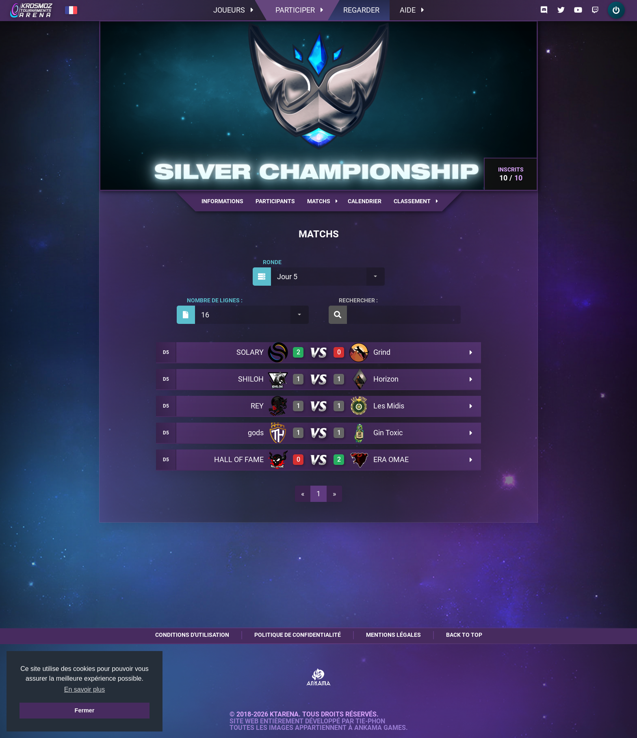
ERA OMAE (391, 459)
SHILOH (251, 379)
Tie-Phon (370, 721)
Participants (275, 201)
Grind (381, 352)
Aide (412, 10)
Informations (222, 201)
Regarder (361, 10)
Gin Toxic (388, 432)
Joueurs (233, 10)
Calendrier (364, 201)
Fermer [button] (85, 710)
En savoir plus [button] (84, 689)
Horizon (386, 379)
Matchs (322, 201)
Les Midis (388, 406)
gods (256, 432)
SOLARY (250, 352)
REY (257, 406)
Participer (299, 10)
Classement (416, 201)
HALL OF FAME (239, 459)
